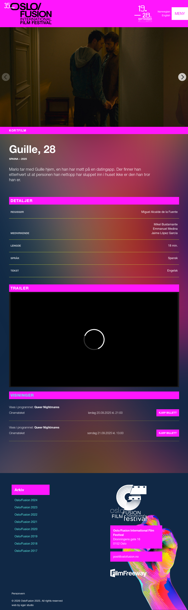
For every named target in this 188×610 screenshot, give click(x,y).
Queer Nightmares (46, 407)
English (166, 15)
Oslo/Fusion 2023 (26, 507)
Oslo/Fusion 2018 (26, 543)
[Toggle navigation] (180, 13)
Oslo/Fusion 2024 (26, 500)
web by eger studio (23, 605)
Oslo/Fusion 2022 (26, 514)
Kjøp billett (168, 412)
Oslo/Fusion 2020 (26, 529)
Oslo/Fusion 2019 (26, 536)
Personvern (18, 593)
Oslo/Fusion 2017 (26, 551)
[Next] (182, 77)
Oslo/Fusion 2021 (26, 522)
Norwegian (164, 11)
